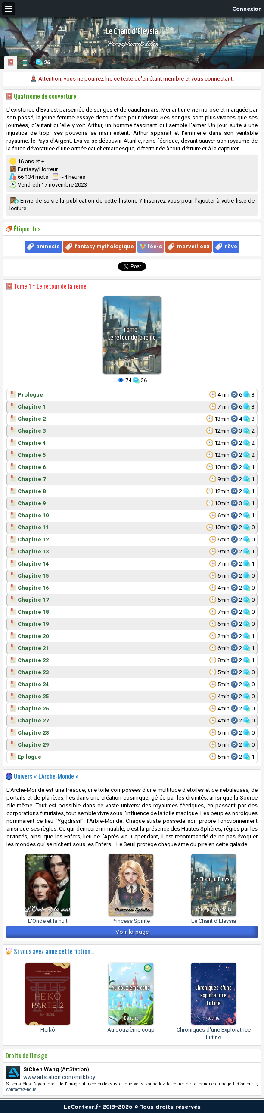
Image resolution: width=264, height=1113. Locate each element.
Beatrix (131, 1018)
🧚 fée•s (151, 246)
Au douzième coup (131, 1029)
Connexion (247, 8)
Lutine (213, 1018)
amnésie (48, 246)
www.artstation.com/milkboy (59, 1077)
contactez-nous (21, 1089)
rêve (231, 246)
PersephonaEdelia (132, 43)
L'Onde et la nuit (48, 921)
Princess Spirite (131, 921)
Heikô (47, 1029)
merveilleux (193, 246)
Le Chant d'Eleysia (213, 921)
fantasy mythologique (104, 246)
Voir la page (132, 932)
